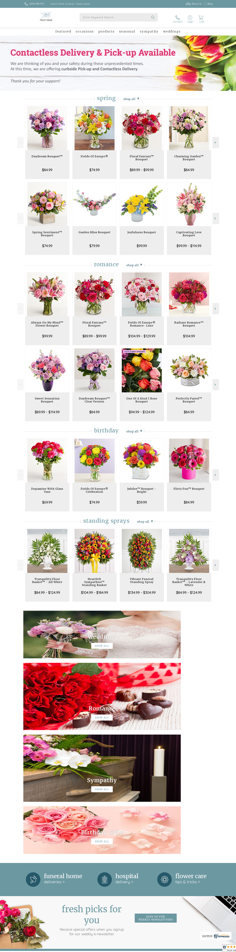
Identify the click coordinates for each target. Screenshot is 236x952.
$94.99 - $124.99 (142, 409)
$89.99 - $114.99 (47, 409)
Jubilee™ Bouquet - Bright (141, 487)
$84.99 (47, 167)
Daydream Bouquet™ (47, 153)
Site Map (204, 948)
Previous (20, 139)
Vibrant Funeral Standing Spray (142, 577)
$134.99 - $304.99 (142, 589)
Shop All (129, 96)
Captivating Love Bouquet (189, 231)
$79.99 (94, 243)
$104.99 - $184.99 (94, 589)
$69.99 (47, 499)
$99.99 (142, 243)
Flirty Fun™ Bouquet (189, 486)
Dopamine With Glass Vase (47, 487)
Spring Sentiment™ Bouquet (47, 231)
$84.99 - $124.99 (47, 589)
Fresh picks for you (92, 793)
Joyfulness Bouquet (141, 229)
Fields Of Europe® (94, 153)
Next (216, 139)
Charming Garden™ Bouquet (189, 155)
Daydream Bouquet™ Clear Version (94, 397)
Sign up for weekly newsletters (155, 792)
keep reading (133, 836)
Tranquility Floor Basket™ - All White (47, 577)
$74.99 (94, 167)
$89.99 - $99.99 (142, 167)
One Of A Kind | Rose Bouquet (141, 397)
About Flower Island (37, 830)
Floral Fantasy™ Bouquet (142, 155)
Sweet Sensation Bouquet (47, 397)
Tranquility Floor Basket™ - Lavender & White (189, 579)
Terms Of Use (146, 948)
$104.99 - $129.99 (141, 333)
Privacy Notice (164, 948)
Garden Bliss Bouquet (94, 229)
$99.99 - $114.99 (189, 243)
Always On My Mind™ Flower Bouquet (47, 321)
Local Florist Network (185, 948)
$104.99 (189, 333)
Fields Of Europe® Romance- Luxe (141, 321)
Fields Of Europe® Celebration (94, 487)
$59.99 (142, 499)
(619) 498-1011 (37, 3)
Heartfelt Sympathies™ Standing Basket (94, 579)
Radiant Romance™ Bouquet (189, 321)
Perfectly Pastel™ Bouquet (189, 397)
